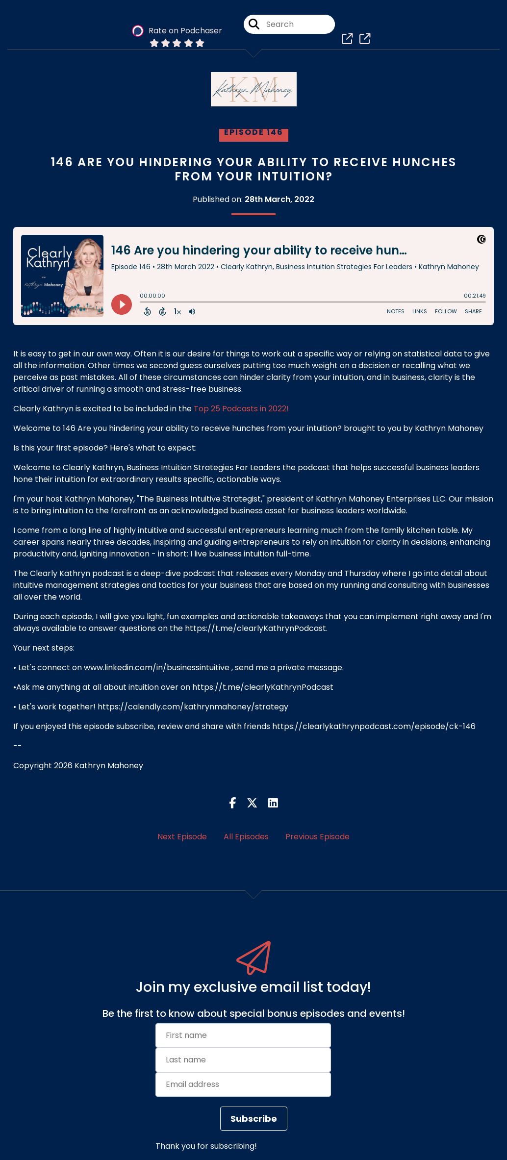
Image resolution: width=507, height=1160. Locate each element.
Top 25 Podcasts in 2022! (241, 408)
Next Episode (182, 836)
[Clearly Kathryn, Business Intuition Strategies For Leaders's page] (345, 39)
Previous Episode (317, 836)
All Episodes (246, 836)
